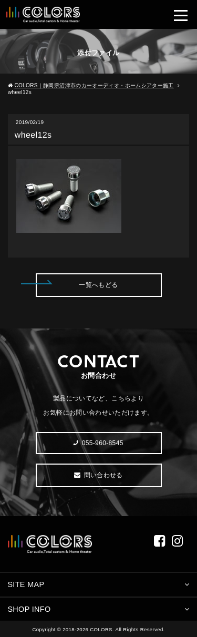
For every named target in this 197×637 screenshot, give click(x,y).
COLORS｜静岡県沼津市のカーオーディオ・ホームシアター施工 (93, 85)
